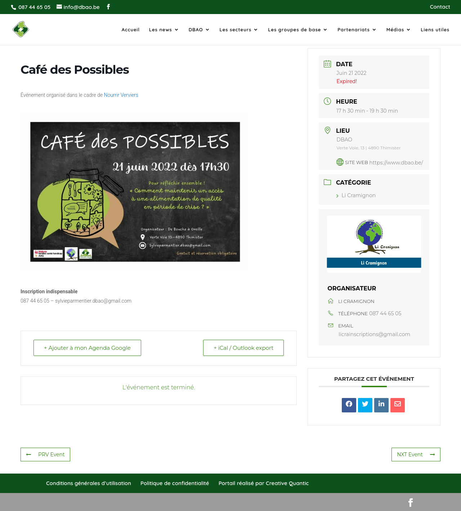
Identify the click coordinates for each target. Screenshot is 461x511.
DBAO (196, 29)
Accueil (131, 29)
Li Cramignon (356, 195)
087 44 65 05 (385, 313)
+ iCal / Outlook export (243, 347)
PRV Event (45, 454)
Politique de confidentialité (174, 483)
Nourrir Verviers (121, 95)
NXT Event (416, 454)
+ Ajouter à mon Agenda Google (87, 347)
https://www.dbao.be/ (396, 162)
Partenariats (353, 29)
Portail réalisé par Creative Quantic (264, 483)
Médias (395, 29)
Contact (440, 7)
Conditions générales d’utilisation (88, 483)
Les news (160, 29)
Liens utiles (435, 29)
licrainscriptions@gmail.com (374, 334)
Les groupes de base (294, 29)
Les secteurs (236, 29)
